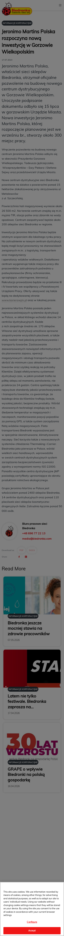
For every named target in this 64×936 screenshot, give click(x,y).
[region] (32, 909)
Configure (32, 922)
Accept (32, 930)
